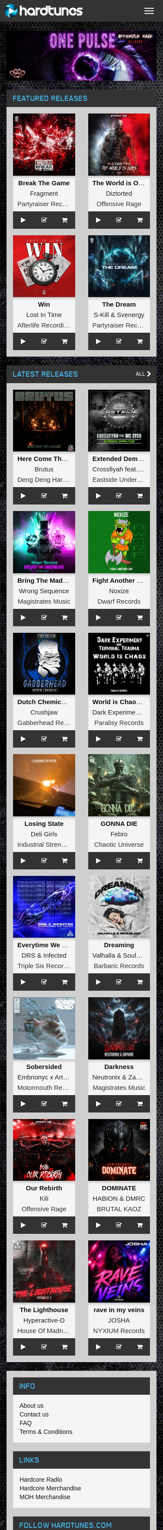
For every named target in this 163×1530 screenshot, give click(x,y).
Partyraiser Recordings (50, 203)
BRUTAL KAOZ (118, 1209)
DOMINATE (119, 1188)
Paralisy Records (118, 722)
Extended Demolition (125, 458)
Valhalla (104, 955)
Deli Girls (44, 834)
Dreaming (119, 945)
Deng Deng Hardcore (48, 479)
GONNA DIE (119, 823)
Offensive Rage (118, 203)
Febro (118, 834)
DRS (29, 955)
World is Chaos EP (121, 701)
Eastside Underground (125, 479)
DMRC (135, 1198)
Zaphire (139, 1077)
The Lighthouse (44, 1309)
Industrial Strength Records (56, 844)
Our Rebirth (44, 1188)
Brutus (44, 469)
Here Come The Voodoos (55, 458)
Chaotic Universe (119, 844)
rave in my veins (118, 1309)
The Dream (119, 304)
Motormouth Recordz (47, 1087)
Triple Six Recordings (48, 965)
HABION (105, 1198)
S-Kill (101, 314)
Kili (44, 1198)
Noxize (119, 591)
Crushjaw (44, 712)
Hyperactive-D (44, 1320)
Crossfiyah (108, 469)
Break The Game (44, 183)
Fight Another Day (121, 580)
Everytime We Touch (49, 945)
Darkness (119, 1066)
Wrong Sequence (44, 591)
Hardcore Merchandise (50, 1488)
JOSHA (119, 1320)
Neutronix (106, 1077)
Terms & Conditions (46, 1431)
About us (31, 1405)
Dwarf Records (118, 601)
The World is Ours (121, 183)
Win (44, 304)
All (143, 374)
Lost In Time (44, 314)
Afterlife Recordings (45, 325)
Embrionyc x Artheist (47, 1077)
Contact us (34, 1414)
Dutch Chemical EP (47, 701)
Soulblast (136, 955)
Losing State (43, 823)
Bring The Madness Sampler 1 (63, 580)
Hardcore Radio (41, 1479)
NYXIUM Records (119, 1330)
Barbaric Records (119, 965)
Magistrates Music (44, 601)
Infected (55, 955)
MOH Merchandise (45, 1496)
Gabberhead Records (48, 722)
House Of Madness (45, 1330)
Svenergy (130, 314)
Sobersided (44, 1066)
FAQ (26, 1423)
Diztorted (119, 193)
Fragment (44, 193)
